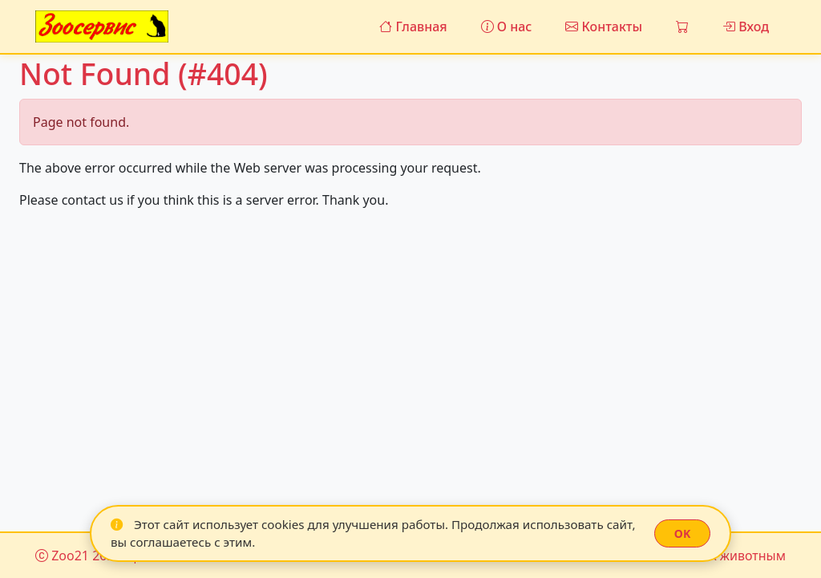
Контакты (603, 26)
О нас (506, 26)
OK (682, 533)
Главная (413, 26)
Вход (745, 26)
